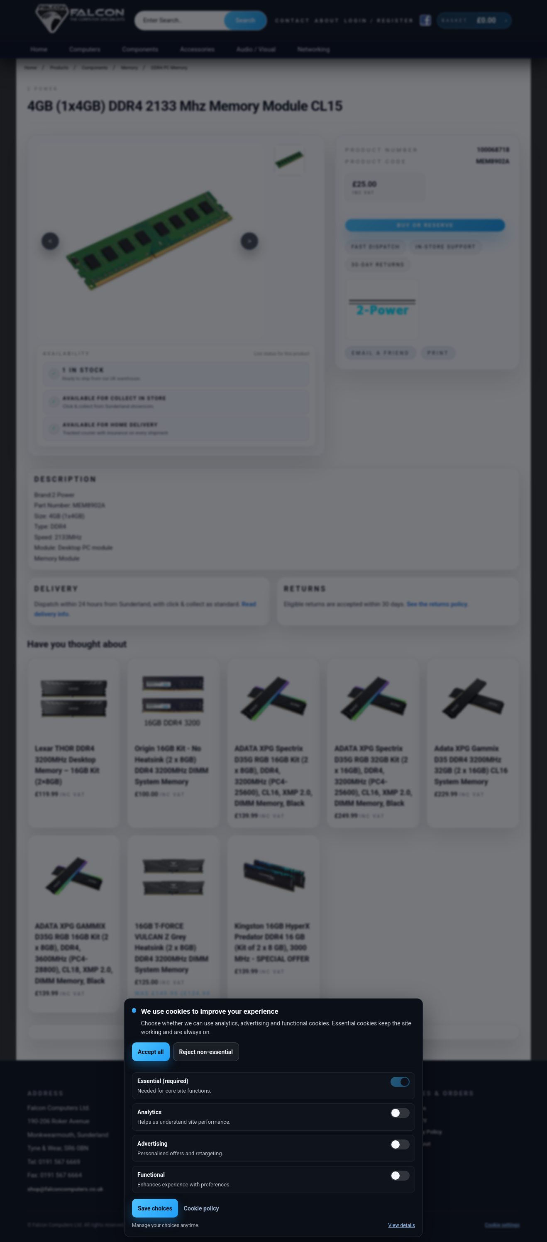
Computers (84, 49)
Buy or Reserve (425, 225)
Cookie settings (502, 1225)
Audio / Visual (256, 49)
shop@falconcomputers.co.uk (65, 1189)
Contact (292, 20)
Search (245, 20)
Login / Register (379, 20)
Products (59, 68)
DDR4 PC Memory (169, 68)
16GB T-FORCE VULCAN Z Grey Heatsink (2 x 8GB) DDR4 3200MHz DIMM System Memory (172, 948)
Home (38, 49)
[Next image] (249, 241)
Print (438, 353)
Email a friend (381, 353)
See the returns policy (437, 604)
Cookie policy (201, 1208)
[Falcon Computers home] (80, 20)
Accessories (197, 49)
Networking (314, 49)
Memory (129, 68)
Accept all (151, 1052)
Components (140, 49)
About (327, 20)
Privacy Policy (424, 1131)
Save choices (155, 1208)
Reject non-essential (206, 1052)
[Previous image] (50, 241)
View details (401, 1225)
